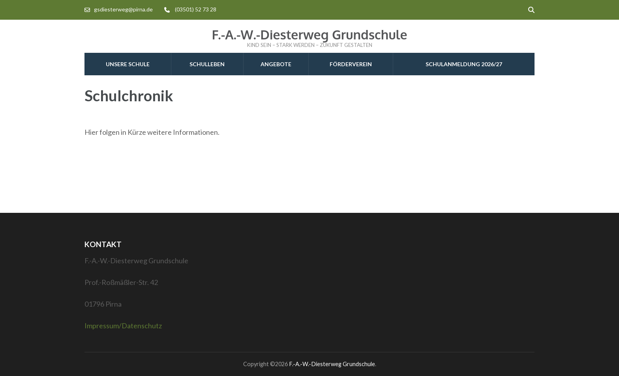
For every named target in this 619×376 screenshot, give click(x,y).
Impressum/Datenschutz (123, 325)
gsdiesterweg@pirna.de (123, 9)
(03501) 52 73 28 (195, 9)
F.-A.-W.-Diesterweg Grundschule (309, 34)
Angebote (276, 64)
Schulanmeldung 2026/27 (464, 64)
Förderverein (351, 64)
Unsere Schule (128, 64)
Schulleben (207, 64)
